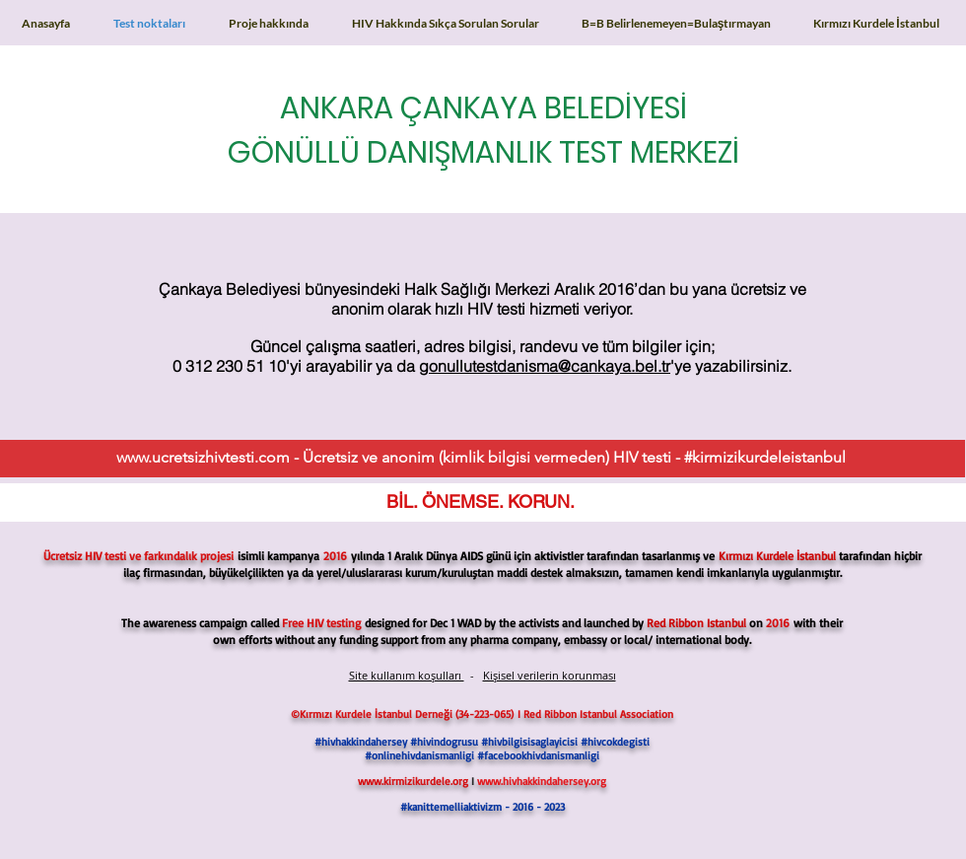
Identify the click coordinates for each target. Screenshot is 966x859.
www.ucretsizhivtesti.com (203, 457)
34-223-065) (488, 714)
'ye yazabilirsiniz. (731, 366)
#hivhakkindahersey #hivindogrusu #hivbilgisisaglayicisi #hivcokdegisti (482, 742)
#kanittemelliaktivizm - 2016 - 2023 (482, 807)
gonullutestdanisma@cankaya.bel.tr (544, 366)
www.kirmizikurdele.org (413, 781)
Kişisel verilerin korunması (549, 675)
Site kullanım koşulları (406, 675)
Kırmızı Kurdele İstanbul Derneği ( (379, 714)
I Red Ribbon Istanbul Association (595, 714)
